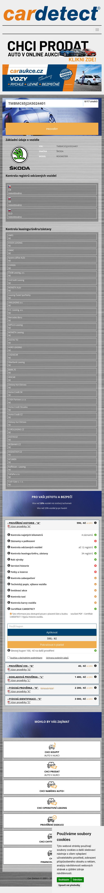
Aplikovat (52, 632)
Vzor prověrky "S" (19, 702)
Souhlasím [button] (63, 879)
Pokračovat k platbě (52, 645)
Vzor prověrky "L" (18, 680)
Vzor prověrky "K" (19, 691)
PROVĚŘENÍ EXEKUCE (52, 824)
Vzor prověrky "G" (19, 669)
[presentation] (52, 115)
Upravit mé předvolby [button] (69, 885)
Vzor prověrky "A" (19, 526)
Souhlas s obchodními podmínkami (26, 657)
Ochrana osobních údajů (57, 657)
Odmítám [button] (77, 879)
